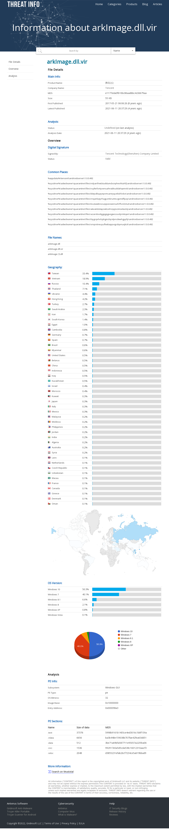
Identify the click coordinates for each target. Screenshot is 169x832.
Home (99, 4)
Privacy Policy (69, 823)
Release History (117, 811)
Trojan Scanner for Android (21, 815)
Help (112, 803)
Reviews (113, 815)
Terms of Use (51, 823)
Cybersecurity (66, 803)
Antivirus (62, 808)
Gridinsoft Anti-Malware (19, 808)
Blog (145, 4)
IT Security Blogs (118, 808)
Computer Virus (66, 811)
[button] (123, 50)
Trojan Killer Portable (18, 811)
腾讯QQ (109, 82)
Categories (114, 4)
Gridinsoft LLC (34, 823)
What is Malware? (67, 815)
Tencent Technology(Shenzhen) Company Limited (132, 153)
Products (131, 4)
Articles (157, 4)
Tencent (109, 87)
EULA (81, 823)
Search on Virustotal (62, 771)
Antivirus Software (17, 803)
